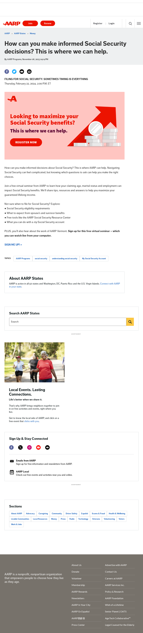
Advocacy (30, 513)
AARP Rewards (79, 591)
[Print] (29, 71)
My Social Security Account (94, 258)
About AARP (16, 513)
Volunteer (77, 578)
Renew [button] (47, 23)
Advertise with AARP (116, 565)
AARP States (20, 33)
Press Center (78, 624)
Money (33, 33)
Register (97, 23)
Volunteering (109, 519)
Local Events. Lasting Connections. (27, 392)
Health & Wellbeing (117, 513)
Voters (121, 519)
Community (57, 513)
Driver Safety (71, 513)
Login (111, 23)
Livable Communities (20, 519)
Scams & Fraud (98, 513)
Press (63, 519)
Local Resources (40, 519)
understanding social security (64, 258)
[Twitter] (14, 71)
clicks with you (31, 421)
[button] (139, 23)
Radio (71, 519)
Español (84, 513)
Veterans (96, 519)
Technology (83, 519)
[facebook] (11, 447)
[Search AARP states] (67, 322)
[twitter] (20, 447)
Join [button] (30, 23)
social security (41, 258)
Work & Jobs (16, 524)
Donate (75, 571)
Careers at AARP (113, 578)
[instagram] (29, 447)
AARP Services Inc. (114, 585)
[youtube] (38, 447)
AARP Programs (23, 258)
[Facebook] (7, 71)
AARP (7, 33)
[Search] (130, 322)
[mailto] (47, 447)
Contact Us (111, 571)
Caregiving (43, 513)
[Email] (22, 71)
